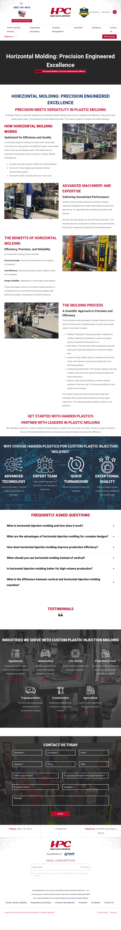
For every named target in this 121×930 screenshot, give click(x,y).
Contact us (95, 428)
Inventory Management (58, 30)
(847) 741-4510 (22, 7)
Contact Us (113, 30)
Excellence (96, 28)
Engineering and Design (35, 30)
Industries (78, 28)
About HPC (105, 12)
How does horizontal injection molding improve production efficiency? (60, 547)
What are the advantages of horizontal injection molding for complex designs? (60, 536)
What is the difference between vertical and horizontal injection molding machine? (60, 582)
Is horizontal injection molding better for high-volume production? (60, 568)
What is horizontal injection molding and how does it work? (60, 526)
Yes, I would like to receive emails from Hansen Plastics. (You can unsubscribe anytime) (61, 875)
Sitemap (113, 912)
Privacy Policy (103, 912)
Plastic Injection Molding (14, 30)
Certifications (94, 12)
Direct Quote (109, 36)
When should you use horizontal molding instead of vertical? (60, 558)
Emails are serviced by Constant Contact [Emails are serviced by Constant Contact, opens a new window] (74, 898)
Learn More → (15, 680)
